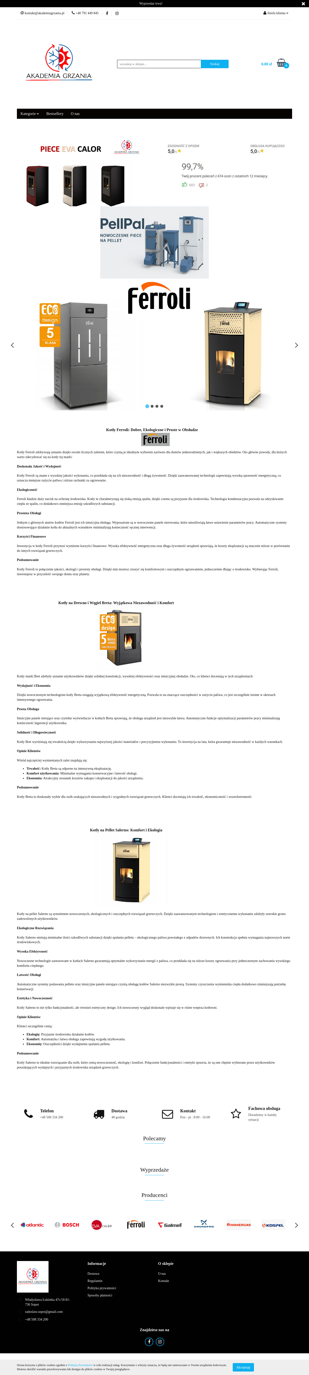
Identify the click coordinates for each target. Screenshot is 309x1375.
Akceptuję (243, 1367)
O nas (75, 114)
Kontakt (163, 1281)
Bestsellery (54, 114)
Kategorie (30, 114)
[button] (97, 1263)
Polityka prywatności (102, 1288)
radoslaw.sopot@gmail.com (44, 1312)
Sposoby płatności (100, 1295)
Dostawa (93, 1273)
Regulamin (95, 1281)
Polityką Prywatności (80, 1365)
